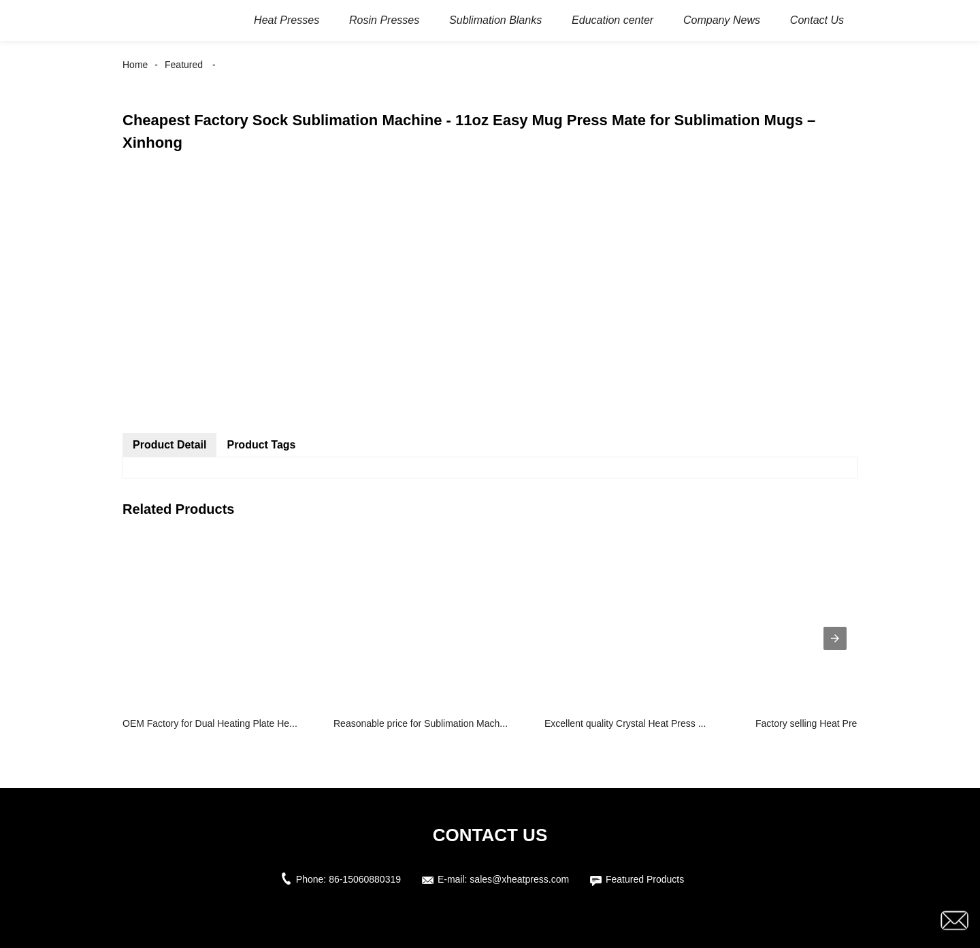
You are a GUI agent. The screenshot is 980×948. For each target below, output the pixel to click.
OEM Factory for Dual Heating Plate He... (209, 723)
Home (135, 64)
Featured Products (645, 879)
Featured (184, 64)
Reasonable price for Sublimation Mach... (420, 723)
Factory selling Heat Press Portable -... (837, 723)
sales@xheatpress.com (519, 879)
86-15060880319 (365, 879)
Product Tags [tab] (261, 445)
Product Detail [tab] (169, 445)
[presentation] (835, 638)
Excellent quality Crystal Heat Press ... (625, 723)
